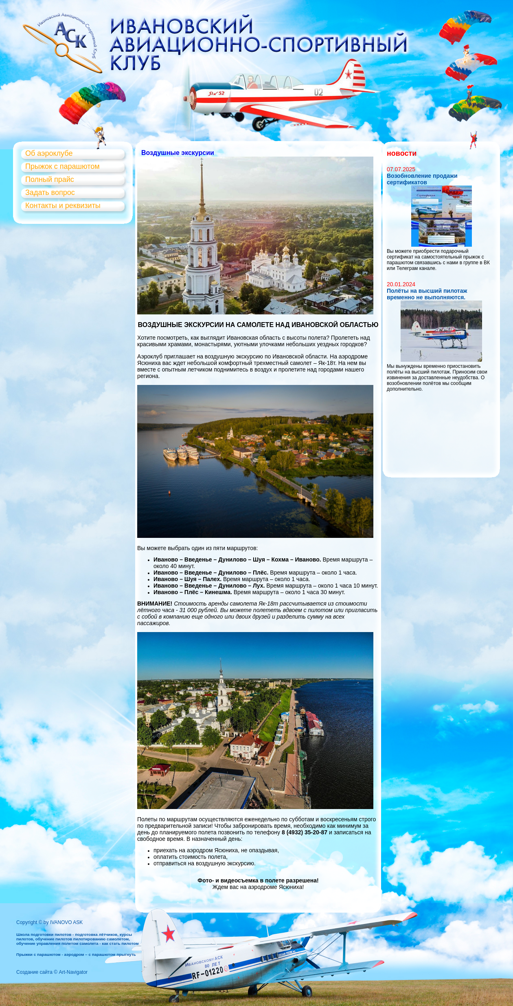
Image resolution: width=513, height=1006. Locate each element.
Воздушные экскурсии (177, 152)
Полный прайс (49, 179)
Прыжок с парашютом (62, 166)
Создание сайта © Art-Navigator (52, 972)
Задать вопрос (50, 192)
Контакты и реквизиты (63, 205)
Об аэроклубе (48, 153)
